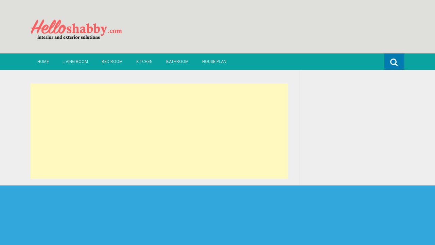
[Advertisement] (159, 131)
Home (43, 61)
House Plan (214, 61)
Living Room (75, 61)
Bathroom (177, 61)
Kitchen (144, 61)
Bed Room (112, 61)
